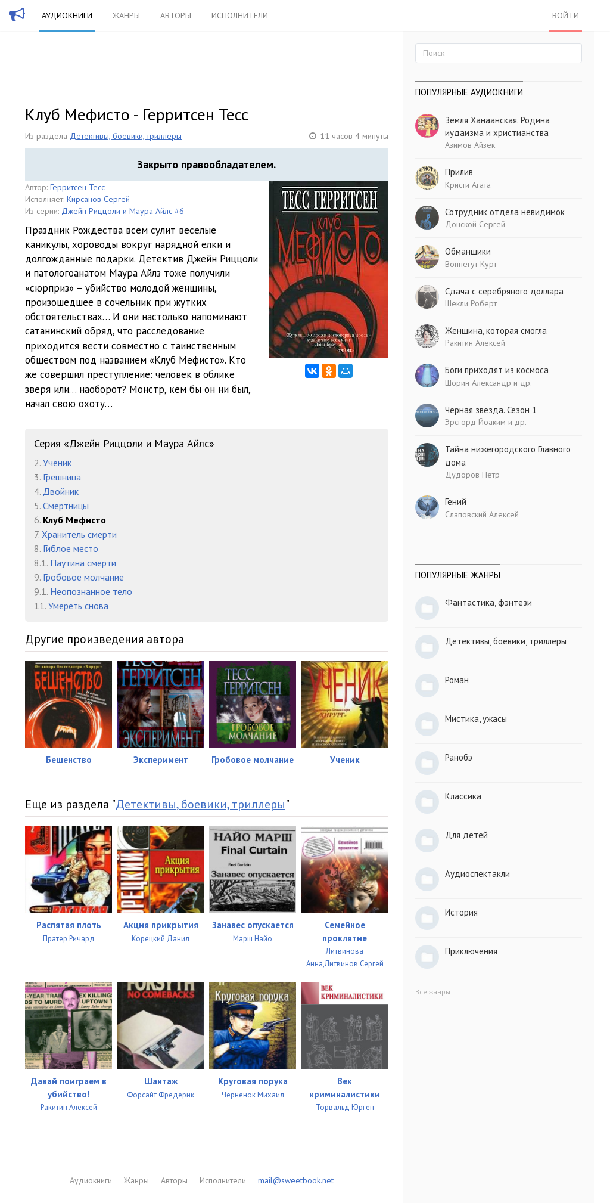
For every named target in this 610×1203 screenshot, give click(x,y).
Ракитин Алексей (475, 342)
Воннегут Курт (471, 264)
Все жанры (432, 991)
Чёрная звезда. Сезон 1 (491, 410)
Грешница (62, 477)
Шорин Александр (478, 382)
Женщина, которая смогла (496, 330)
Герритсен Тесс (77, 187)
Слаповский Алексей (482, 514)
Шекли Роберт (471, 303)
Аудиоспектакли (477, 873)
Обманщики (468, 251)
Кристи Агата (468, 184)
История (461, 912)
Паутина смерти (83, 563)
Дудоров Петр (472, 474)
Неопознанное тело (91, 591)
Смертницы (66, 505)
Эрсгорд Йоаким (475, 422)
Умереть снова (78, 606)
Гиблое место (70, 548)
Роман (457, 680)
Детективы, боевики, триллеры (126, 136)
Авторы (175, 15)
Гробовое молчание (83, 577)
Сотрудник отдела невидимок (505, 212)
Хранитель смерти (79, 534)
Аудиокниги (67, 15)
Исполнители (239, 15)
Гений (455, 501)
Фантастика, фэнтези (488, 602)
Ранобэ (458, 757)
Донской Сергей (475, 224)
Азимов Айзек (470, 144)
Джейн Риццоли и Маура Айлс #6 (122, 211)
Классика (463, 796)
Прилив (459, 172)
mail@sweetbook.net (296, 1180)
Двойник (61, 491)
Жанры (126, 15)
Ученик (57, 463)
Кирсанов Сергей (98, 199)
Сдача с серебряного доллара (504, 291)
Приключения (471, 951)
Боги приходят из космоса (497, 370)
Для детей (466, 835)
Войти (565, 15)
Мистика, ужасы (476, 718)
